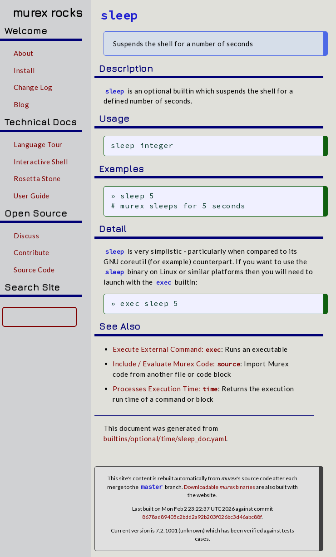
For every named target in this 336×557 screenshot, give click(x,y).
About (24, 53)
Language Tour (38, 144)
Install (24, 70)
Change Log (33, 87)
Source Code (34, 270)
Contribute (31, 252)
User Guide (31, 196)
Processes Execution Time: (165, 385)
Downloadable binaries (219, 483)
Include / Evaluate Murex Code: (176, 360)
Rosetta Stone (37, 178)
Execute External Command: (167, 346)
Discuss (26, 236)
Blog (21, 104)
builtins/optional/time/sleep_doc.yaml (165, 435)
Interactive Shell (41, 162)
